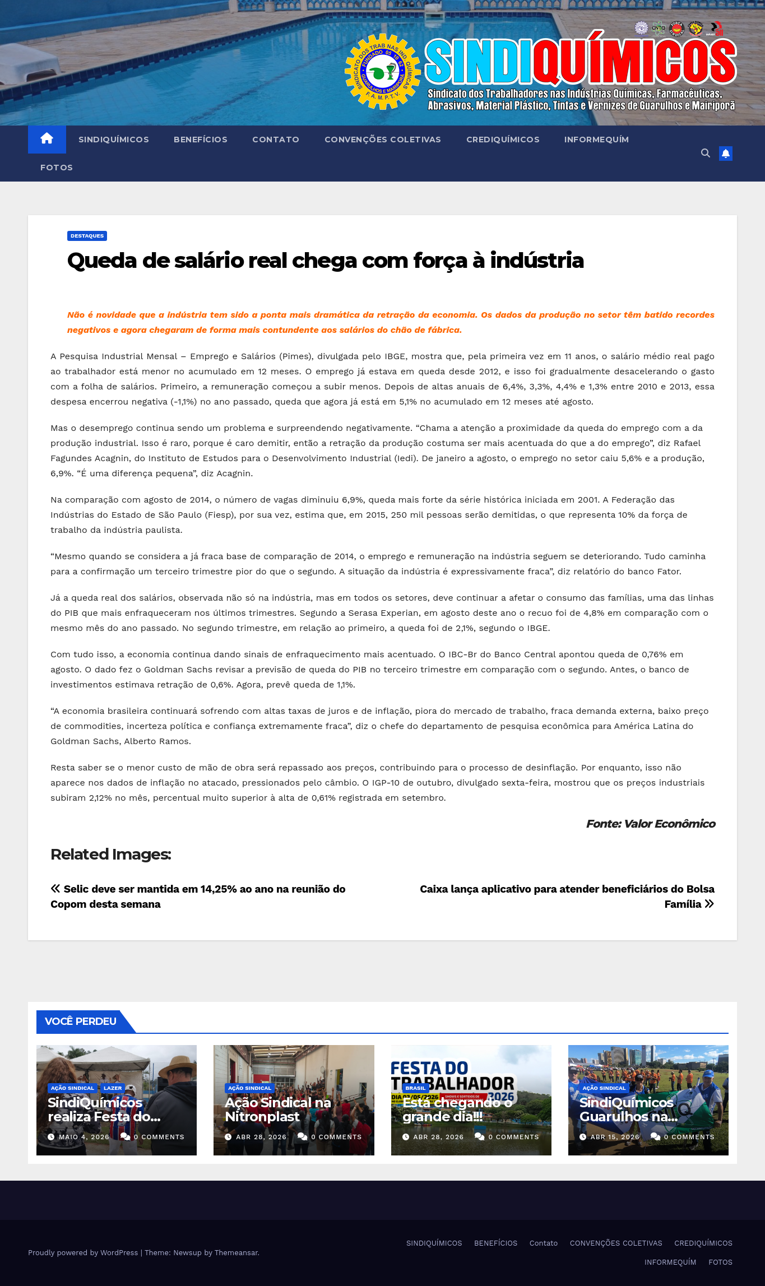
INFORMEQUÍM (596, 139)
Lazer (113, 1088)
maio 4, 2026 (84, 1137)
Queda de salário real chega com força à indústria (325, 260)
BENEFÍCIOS (201, 139)
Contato (276, 139)
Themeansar (236, 1252)
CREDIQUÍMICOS (503, 139)
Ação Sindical (72, 1088)
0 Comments (159, 1137)
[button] (705, 153)
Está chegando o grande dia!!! (457, 1109)
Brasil (416, 1088)
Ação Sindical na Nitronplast (278, 1109)
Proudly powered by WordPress (84, 1252)
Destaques (87, 236)
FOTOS (56, 168)
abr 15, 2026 (615, 1137)
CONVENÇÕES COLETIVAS (383, 139)
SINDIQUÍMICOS (114, 139)
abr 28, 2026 (261, 1137)
